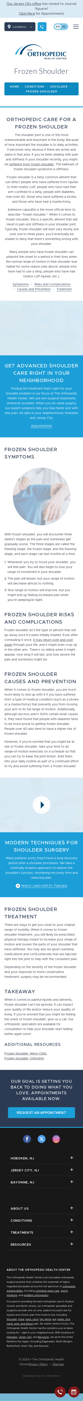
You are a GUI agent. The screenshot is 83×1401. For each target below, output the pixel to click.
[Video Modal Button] (41, 805)
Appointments (41, 426)
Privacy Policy (38, 1364)
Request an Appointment (41, 1113)
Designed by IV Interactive (41, 1376)
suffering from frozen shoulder (31, 164)
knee (21, 1319)
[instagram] (56, 1139)
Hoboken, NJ (42, 1158)
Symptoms (21, 284)
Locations (24, 26)
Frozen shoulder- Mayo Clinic (25, 1053)
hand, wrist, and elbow (20, 1324)
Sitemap (58, 1364)
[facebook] (27, 1139)
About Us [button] (42, 1208)
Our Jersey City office (24, 4)
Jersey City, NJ (42, 1170)
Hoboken (12, 1337)
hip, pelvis (45, 1319)
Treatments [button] (42, 1232)
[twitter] (42, 1139)
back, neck (32, 1319)
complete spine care (47, 1291)
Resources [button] (42, 1244)
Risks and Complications (52, 284)
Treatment (64, 289)
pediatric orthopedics (36, 1295)
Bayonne (43, 1337)
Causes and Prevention (34, 289)
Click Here (27, 13)
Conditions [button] (42, 1220)
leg (54, 1319)
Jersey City (25, 1337)
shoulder (12, 1319)
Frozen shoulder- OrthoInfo (24, 1058)
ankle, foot (64, 1319)
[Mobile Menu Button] (76, 27)
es (64, 27)
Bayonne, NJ (42, 1182)
